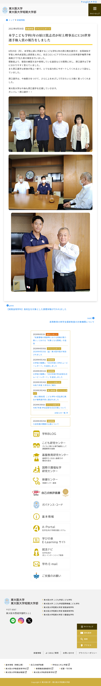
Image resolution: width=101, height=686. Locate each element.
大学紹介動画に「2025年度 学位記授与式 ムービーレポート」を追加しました (50, 375)
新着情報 (29, 28)
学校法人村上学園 (59, 664)
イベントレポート (43, 28)
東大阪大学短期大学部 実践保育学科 (59, 610)
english (85, 1)
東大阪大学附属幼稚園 (15, 671)
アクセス (85, 644)
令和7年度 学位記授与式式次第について (49, 407)
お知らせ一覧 (61, 412)
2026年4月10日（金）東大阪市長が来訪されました (49, 353)
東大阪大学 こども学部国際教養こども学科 (61, 603)
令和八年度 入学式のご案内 (44, 384)
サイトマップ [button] (94, 11)
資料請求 (85, 632)
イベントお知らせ (54, 382)
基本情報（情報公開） (15, 664)
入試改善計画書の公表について (46, 423)
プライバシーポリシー (88, 652)
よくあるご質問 (52, 652)
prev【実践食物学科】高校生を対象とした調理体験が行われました (37, 307)
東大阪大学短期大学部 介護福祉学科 (59, 614)
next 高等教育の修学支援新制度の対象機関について (71, 319)
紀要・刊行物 (66, 668)
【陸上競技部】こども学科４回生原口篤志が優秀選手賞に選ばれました (49, 397)
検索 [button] (84, 638)
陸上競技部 (51, 390)
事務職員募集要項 (43, 668)
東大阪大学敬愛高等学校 (16, 668)
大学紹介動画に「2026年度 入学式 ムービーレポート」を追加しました (50, 364)
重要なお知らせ (52, 334)
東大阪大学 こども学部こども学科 (58, 599)
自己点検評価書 (37, 664)
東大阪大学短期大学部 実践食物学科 (59, 606)
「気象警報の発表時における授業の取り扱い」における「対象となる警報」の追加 (49, 340)
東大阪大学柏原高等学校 (44, 671)
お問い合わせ (68, 652)
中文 (94, 1)
